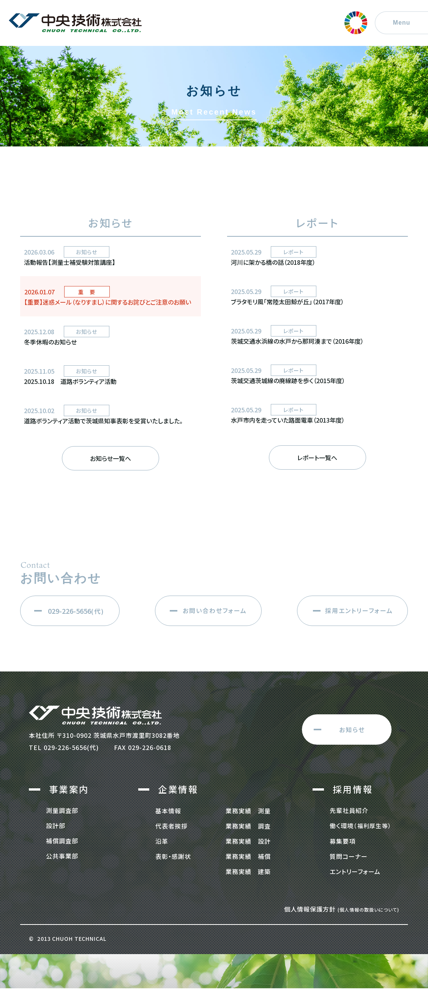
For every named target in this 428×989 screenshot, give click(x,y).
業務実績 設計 (248, 840)
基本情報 (168, 810)
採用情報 (353, 789)
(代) (76, 611)
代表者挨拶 (171, 825)
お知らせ (352, 729)
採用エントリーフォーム (359, 610)
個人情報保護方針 (341, 908)
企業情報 (178, 789)
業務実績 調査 (248, 825)
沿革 (161, 840)
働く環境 (357, 825)
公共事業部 (62, 855)
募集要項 (342, 840)
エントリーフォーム (355, 871)
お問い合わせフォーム (215, 610)
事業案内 (69, 789)
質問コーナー (349, 855)
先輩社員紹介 (349, 810)
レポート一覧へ (317, 457)
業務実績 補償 (248, 855)
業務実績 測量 (248, 810)
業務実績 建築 (248, 871)
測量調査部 (62, 810)
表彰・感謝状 (173, 855)
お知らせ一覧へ (110, 458)
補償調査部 (62, 840)
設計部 (55, 825)
